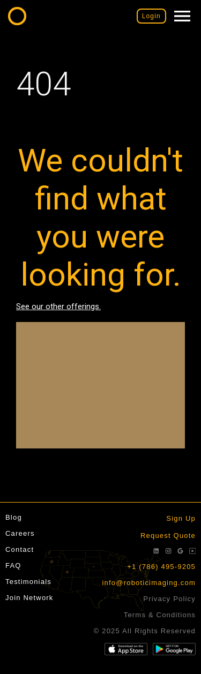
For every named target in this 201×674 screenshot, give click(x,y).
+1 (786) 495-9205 (161, 567)
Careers (20, 533)
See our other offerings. (58, 306)
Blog (13, 517)
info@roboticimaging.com (149, 583)
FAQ (13, 565)
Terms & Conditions (160, 615)
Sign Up (181, 518)
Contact (19, 549)
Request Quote (168, 535)
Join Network (29, 598)
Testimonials (28, 582)
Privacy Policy (169, 599)
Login (151, 16)
